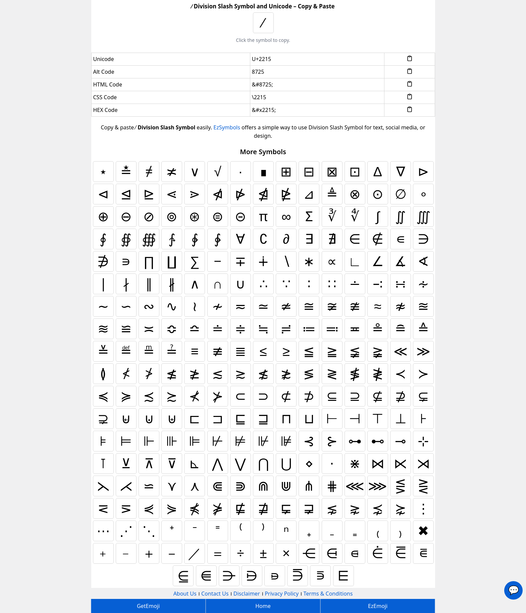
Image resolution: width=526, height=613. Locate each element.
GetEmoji (148, 606)
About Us (185, 593)
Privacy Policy (282, 593)
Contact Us (214, 593)
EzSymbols (226, 127)
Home (263, 606)
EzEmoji (377, 606)
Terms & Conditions (328, 593)
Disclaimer (246, 593)
